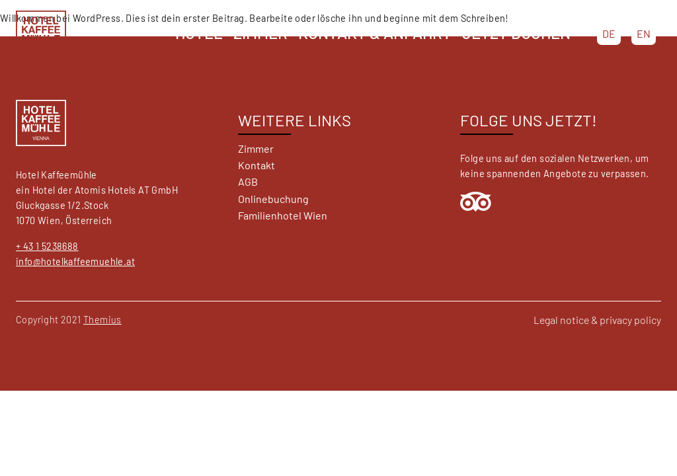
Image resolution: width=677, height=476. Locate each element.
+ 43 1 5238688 (47, 246)
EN (644, 33)
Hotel (199, 32)
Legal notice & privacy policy (597, 319)
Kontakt (256, 165)
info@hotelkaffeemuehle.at (75, 261)
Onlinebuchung (273, 198)
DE (609, 33)
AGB (248, 181)
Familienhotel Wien (282, 215)
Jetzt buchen (516, 32)
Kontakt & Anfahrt (375, 32)
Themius (102, 319)
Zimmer (260, 32)
